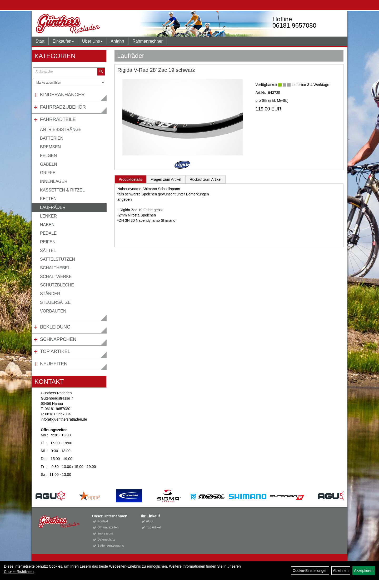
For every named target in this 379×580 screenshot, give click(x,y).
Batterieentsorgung (110, 545)
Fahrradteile (58, 119)
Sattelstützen (57, 259)
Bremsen (50, 147)
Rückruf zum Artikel (205, 179)
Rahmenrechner (147, 41)
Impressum (105, 533)
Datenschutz (106, 539)
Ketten (48, 198)
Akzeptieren (363, 570)
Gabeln (48, 164)
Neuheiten (53, 363)
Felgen (48, 155)
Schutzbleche (57, 285)
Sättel (48, 250)
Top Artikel (55, 351)
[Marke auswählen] (69, 82)
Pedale (48, 233)
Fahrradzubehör (63, 107)
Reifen (48, 242)
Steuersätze (55, 302)
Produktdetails (130, 179)
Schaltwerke (56, 276)
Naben (47, 225)
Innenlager (53, 181)
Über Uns (92, 41)
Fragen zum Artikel (166, 179)
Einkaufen (63, 41)
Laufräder (53, 207)
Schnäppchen (58, 339)
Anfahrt (117, 41)
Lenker (48, 216)
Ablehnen (340, 570)
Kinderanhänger (62, 94)
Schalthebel (55, 268)
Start (40, 41)
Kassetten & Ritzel (62, 190)
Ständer (50, 293)
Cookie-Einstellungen (310, 570)
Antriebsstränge (60, 129)
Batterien (51, 138)
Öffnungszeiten (108, 527)
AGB (149, 521)
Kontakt (102, 521)
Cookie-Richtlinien (19, 571)
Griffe (48, 172)
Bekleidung (55, 327)
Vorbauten (53, 311)
